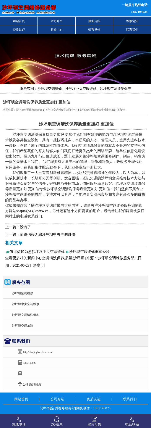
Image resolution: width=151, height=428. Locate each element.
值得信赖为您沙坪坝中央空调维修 (47, 234)
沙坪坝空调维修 (22, 293)
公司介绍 (56, 21)
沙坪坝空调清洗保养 (25, 315)
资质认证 (19, 29)
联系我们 (132, 29)
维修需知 (132, 21)
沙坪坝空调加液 (22, 325)
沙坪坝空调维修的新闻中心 (61, 109)
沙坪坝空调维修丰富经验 (89, 252)
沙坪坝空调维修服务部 (29, 109)
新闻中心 (56, 29)
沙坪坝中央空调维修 (25, 304)
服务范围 (94, 21)
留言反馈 (94, 29)
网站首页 (19, 21)
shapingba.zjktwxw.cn (32, 211)
